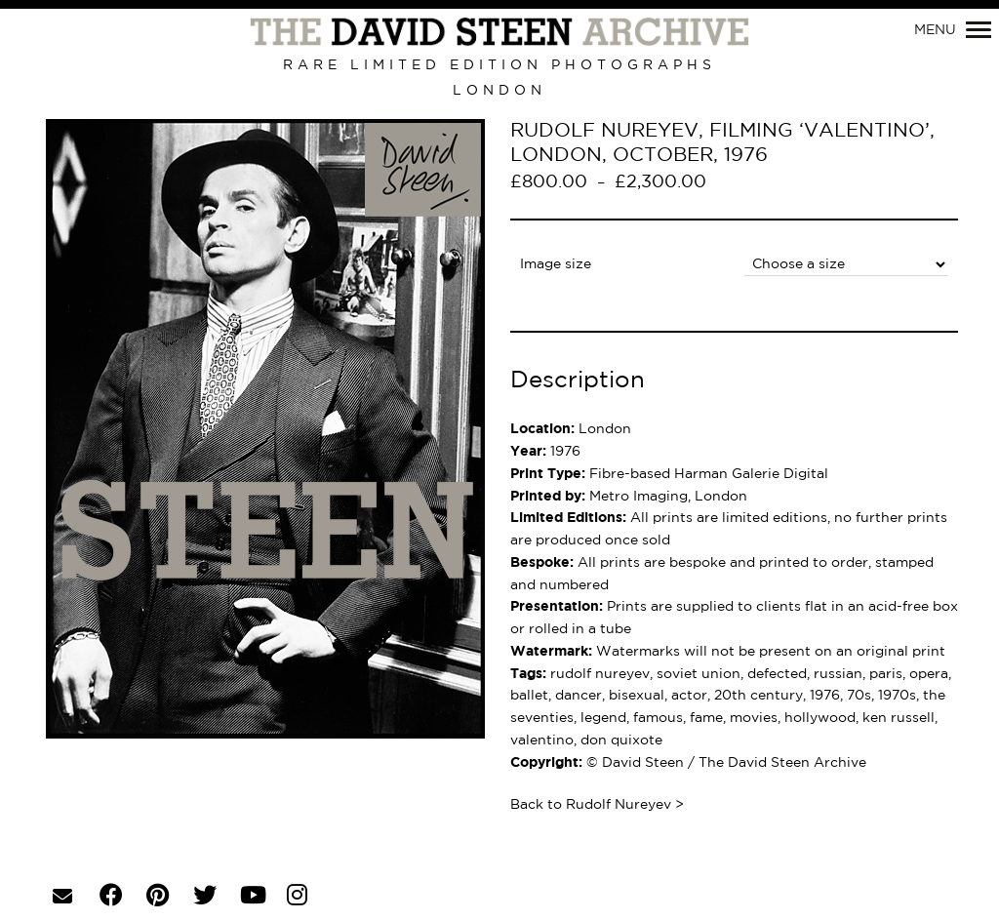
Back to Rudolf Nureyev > (597, 805)
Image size (555, 264)
